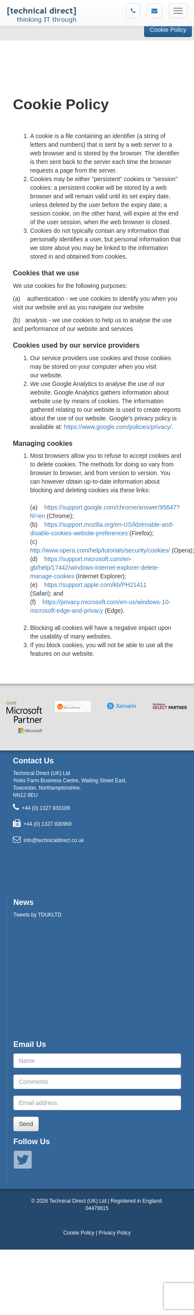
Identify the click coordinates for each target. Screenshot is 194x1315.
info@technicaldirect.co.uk (54, 840)
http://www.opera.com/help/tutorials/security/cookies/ (100, 550)
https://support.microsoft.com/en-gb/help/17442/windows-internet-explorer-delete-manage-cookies (94, 568)
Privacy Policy (115, 1233)
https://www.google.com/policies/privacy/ (118, 426)
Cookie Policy (168, 29)
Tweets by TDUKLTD (37, 915)
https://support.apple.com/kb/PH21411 (95, 584)
